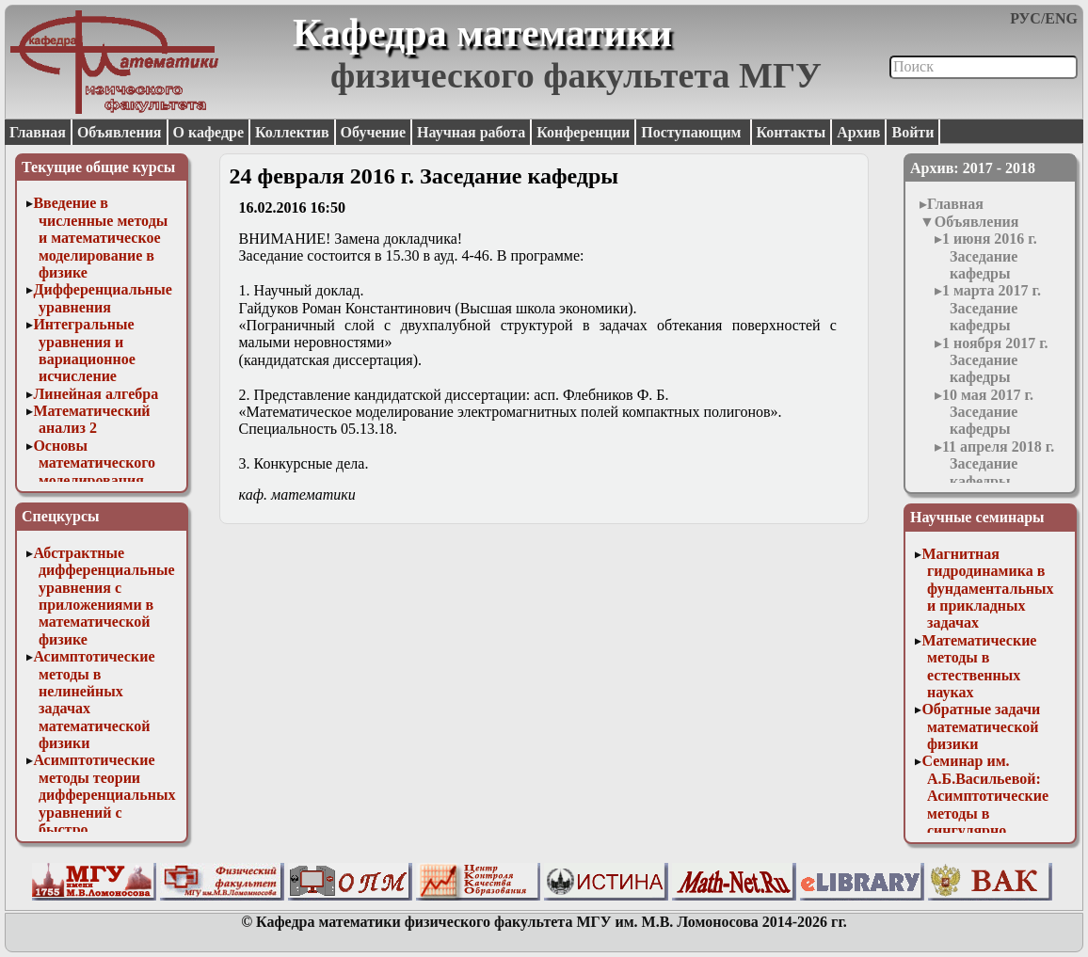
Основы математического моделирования (94, 463)
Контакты (791, 132)
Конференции (583, 132)
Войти (912, 132)
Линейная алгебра (95, 394)
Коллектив (292, 132)
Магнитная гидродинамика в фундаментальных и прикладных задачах (987, 588)
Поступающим (692, 132)
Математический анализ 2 (91, 419)
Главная (37, 132)
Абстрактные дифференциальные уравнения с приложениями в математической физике (103, 596)
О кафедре (208, 132)
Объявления (119, 132)
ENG (1061, 18)
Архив (858, 132)
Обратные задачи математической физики (980, 726)
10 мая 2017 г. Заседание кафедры (987, 412)
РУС (1025, 18)
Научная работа (471, 132)
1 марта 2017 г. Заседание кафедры (991, 307)
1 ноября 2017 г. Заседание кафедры (995, 360)
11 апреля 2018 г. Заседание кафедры (998, 464)
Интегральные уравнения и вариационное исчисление (84, 350)
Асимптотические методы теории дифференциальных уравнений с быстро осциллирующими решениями (104, 811)
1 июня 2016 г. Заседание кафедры (989, 256)
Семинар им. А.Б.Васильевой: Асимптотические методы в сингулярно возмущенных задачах (984, 812)
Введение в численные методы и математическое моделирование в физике (100, 237)
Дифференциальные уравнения (102, 297)
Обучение (374, 132)
